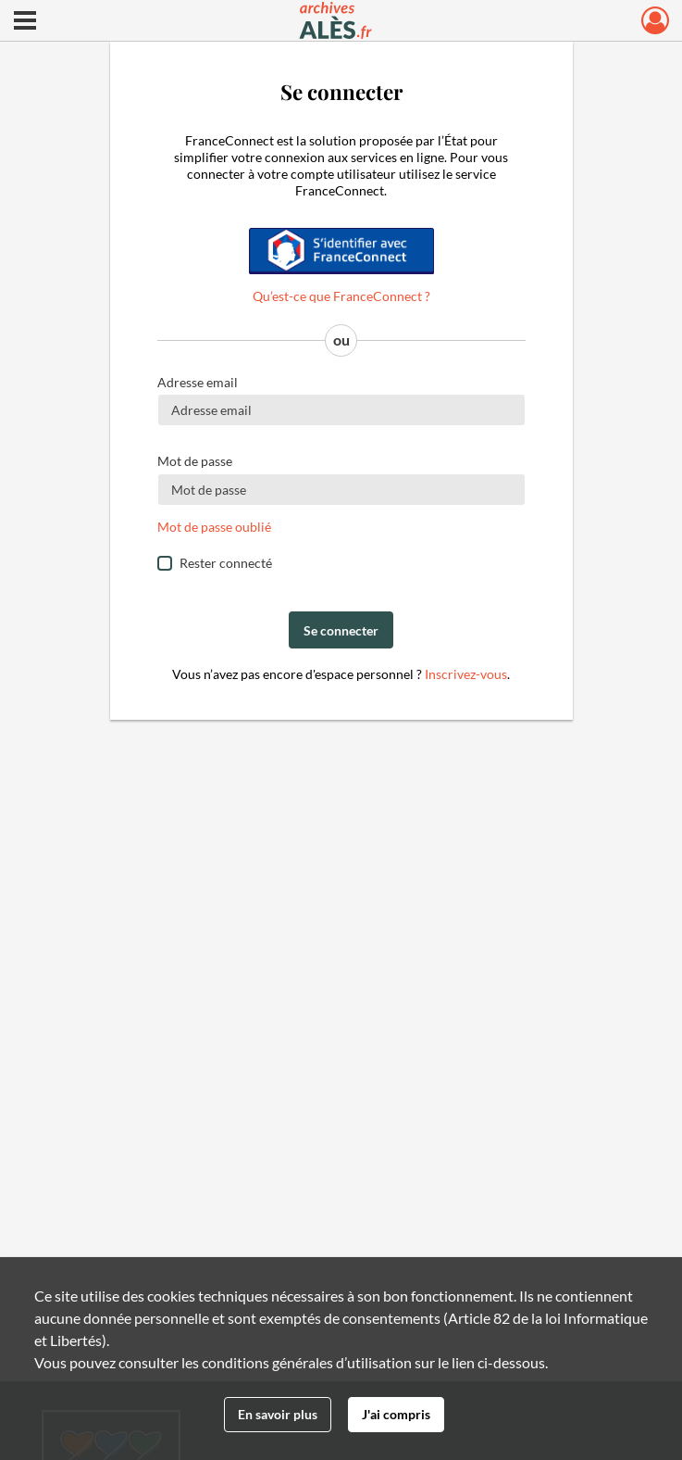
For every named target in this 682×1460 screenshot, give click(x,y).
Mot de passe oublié (214, 527)
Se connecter (341, 630)
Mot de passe (194, 461)
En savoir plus (277, 1414)
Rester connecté (226, 563)
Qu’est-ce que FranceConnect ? (341, 296)
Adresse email (197, 382)
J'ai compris (396, 1414)
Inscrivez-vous (466, 674)
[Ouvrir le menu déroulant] (25, 22)
